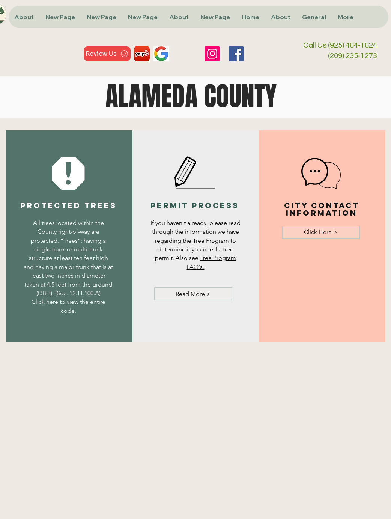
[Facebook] (236, 53)
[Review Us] (107, 53)
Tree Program (211, 240)
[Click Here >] (321, 232)
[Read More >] (193, 293)
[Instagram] (212, 53)
